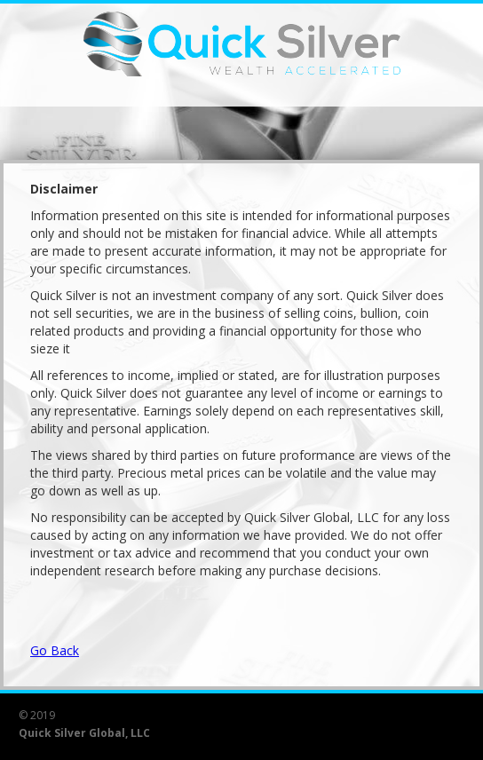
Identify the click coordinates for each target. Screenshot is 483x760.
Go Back (54, 650)
